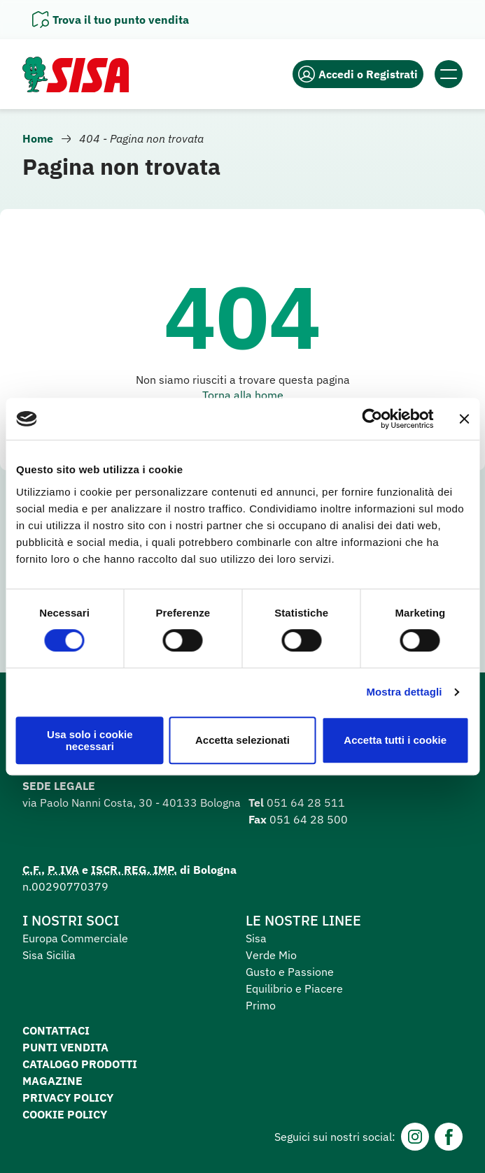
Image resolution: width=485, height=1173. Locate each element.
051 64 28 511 (306, 802)
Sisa (256, 938)
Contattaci (56, 1030)
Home (37, 138)
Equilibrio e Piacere (294, 988)
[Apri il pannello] (110, 19)
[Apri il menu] (449, 74)
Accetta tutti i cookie (395, 740)
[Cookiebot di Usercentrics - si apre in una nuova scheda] (372, 418)
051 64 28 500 (308, 819)
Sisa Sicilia (49, 955)
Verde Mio (271, 955)
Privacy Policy (67, 1097)
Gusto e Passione (290, 972)
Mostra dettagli (404, 692)
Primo (261, 1005)
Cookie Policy (64, 1114)
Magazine (52, 1081)
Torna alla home (242, 395)
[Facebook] (449, 1137)
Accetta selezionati (242, 740)
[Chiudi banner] (464, 419)
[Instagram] (415, 1137)
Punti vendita (65, 1047)
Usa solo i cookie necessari (90, 740)
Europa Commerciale (75, 938)
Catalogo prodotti (79, 1064)
